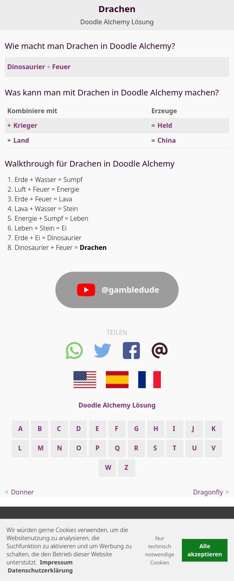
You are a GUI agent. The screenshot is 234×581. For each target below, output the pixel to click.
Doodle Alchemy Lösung (117, 21)
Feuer (61, 66)
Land (21, 140)
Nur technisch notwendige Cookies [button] (159, 550)
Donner (22, 492)
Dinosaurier (26, 66)
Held (165, 125)
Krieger (25, 125)
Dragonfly (208, 492)
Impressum (56, 562)
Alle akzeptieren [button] (205, 550)
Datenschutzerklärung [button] (40, 570)
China (167, 140)
